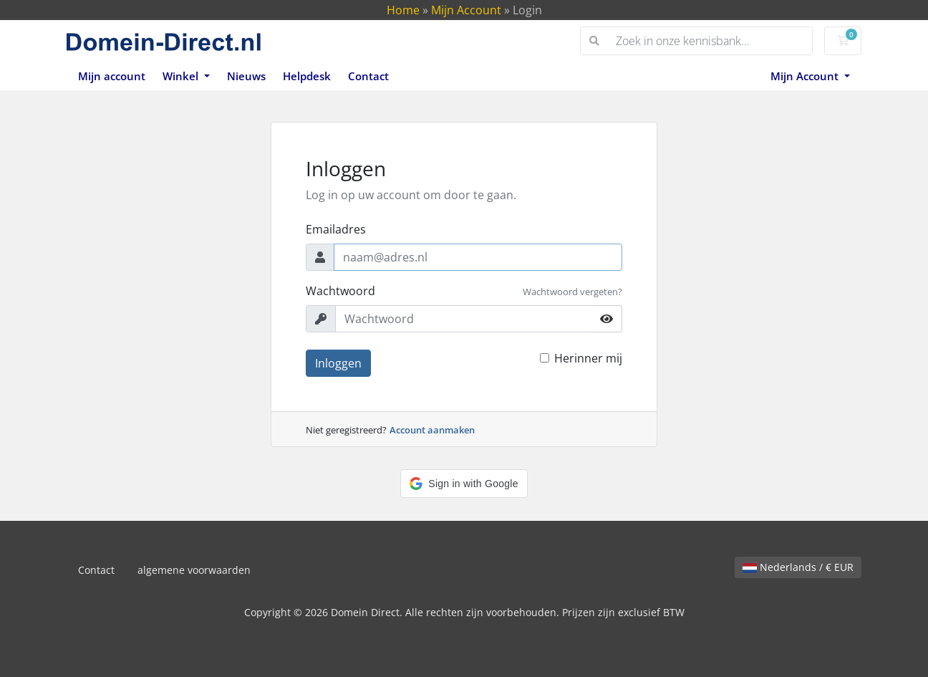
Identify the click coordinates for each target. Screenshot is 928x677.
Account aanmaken (432, 429)
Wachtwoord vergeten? (572, 291)
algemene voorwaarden (194, 570)
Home (403, 10)
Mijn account (111, 76)
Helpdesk (307, 76)
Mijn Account (466, 10)
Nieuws (246, 76)
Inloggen (338, 363)
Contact (368, 76)
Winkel (182, 76)
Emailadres (336, 229)
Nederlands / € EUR (798, 567)
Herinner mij (588, 358)
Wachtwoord (340, 291)
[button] (463, 483)
